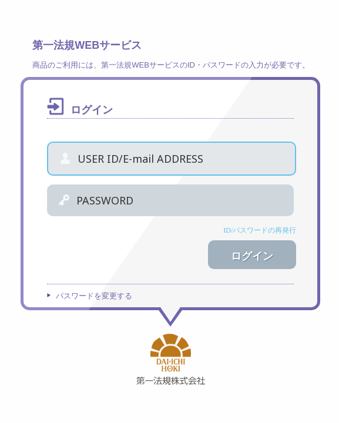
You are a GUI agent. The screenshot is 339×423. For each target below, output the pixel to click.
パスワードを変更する (94, 295)
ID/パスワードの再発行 (259, 230)
